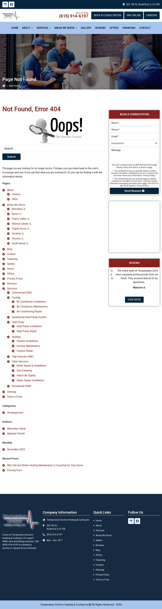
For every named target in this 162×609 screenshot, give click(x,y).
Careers (151, 15)
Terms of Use (14, 396)
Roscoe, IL (18, 238)
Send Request (134, 191)
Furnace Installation (27, 341)
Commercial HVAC (22, 292)
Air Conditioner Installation (31, 301)
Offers (10, 273)
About (10, 190)
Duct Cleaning (24, 370)
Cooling (16, 297)
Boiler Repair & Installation (31, 365)
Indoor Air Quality (26, 375)
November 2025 (16, 449)
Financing (12, 258)
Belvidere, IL (19, 208)
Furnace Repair (25, 350)
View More (134, 299)
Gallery (11, 263)
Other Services (20, 361)
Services (12, 288)
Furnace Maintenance (28, 345)
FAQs (15, 199)
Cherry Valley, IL (21, 218)
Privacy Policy (15, 278)
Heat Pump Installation (29, 326)
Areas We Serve (16, 204)
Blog (9, 249)
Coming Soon (14, 470)
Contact (11, 254)
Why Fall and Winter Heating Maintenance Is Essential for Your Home (45, 465)
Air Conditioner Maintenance (32, 306)
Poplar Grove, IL (21, 228)
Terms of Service (140, 167)
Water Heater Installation (30, 380)
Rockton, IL (18, 233)
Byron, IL (17, 213)
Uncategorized (15, 412)
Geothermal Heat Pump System (29, 317)
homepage (8, 172)
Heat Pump (18, 322)
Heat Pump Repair (27, 331)
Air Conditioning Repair (29, 311)
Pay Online (134, 15)
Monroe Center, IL (21, 223)
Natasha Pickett (16, 433)
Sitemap (11, 391)
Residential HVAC (21, 386)
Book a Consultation (107, 15)
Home (10, 268)
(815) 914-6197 (73, 16)
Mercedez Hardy (16, 428)
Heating (16, 336)
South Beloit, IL (20, 243)
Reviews (12, 283)
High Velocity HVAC (23, 356)
